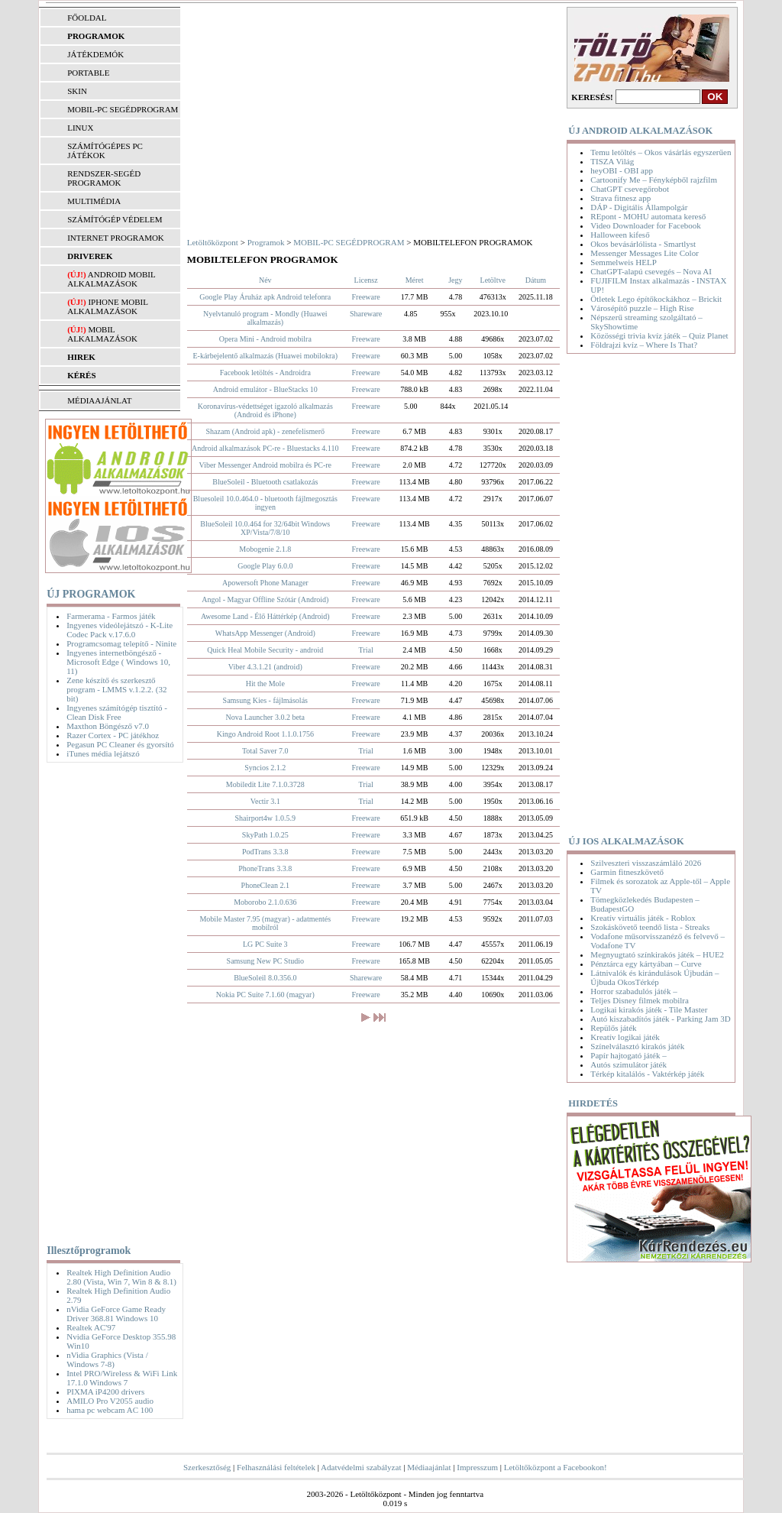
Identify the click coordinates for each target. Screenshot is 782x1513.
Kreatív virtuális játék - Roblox (642, 917)
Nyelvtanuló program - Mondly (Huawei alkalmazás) (265, 317)
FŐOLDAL (86, 17)
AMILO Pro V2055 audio (109, 1400)
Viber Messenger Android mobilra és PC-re (265, 465)
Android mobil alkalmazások (111, 279)
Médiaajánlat (429, 1467)
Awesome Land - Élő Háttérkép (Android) (265, 616)
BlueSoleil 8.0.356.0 (265, 978)
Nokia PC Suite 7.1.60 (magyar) (265, 994)
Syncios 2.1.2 (265, 767)
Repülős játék (613, 1027)
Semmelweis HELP (623, 262)
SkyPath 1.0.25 (265, 835)
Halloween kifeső (619, 234)
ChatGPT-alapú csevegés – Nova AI (650, 271)
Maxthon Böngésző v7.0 (107, 726)
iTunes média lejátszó (103, 753)
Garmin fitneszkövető (627, 871)
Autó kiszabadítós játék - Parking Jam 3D (660, 1018)
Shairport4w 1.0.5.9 (265, 818)
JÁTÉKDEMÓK (95, 54)
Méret (415, 280)
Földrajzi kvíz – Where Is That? (643, 344)
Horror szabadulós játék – (633, 991)
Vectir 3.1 (265, 801)
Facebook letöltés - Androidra (265, 372)
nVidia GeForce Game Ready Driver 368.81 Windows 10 (116, 1313)
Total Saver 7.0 (265, 751)
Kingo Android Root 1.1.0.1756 (265, 734)
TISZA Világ (612, 161)
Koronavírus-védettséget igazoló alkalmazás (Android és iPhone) (265, 410)
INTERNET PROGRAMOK (115, 237)
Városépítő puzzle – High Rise (641, 308)
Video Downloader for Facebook (645, 225)
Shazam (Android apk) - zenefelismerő (265, 431)
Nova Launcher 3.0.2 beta (265, 717)
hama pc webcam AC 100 (109, 1409)
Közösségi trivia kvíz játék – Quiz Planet (659, 335)
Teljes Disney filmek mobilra (639, 1000)
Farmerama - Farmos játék (110, 615)
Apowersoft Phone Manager (265, 582)
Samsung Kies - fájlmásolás (265, 700)
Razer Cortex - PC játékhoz (112, 735)
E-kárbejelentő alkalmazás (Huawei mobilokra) (265, 356)
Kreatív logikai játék (624, 1037)
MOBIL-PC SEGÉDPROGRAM (122, 109)
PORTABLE (88, 72)
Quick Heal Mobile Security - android (265, 650)
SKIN (77, 91)
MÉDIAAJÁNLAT (99, 400)
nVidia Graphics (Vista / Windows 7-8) (107, 1359)
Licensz (366, 280)
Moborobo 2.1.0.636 (265, 902)
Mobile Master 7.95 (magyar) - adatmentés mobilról (265, 923)
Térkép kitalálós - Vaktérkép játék (647, 1073)
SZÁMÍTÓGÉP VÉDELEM (114, 219)
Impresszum (477, 1467)
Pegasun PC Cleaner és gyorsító (120, 744)
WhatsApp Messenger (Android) (265, 633)
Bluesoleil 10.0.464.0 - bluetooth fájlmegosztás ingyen (265, 502)
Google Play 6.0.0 (265, 566)
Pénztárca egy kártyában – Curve (645, 963)
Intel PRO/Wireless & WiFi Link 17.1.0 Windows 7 (121, 1378)
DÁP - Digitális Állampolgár (638, 207)
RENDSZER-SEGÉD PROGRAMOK (104, 178)
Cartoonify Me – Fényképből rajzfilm (653, 179)
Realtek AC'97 (90, 1327)
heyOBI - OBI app (621, 170)
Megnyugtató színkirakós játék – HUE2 (657, 954)
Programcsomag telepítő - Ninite (121, 643)
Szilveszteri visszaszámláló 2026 (645, 862)
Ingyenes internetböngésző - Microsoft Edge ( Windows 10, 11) (118, 662)
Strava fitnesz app (620, 197)
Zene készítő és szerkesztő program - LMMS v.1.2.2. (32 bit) (116, 689)
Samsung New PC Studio (265, 961)
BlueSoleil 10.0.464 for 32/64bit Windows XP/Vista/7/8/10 (265, 528)
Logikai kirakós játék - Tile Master (648, 1009)
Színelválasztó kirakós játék (637, 1046)
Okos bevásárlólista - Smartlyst (643, 243)
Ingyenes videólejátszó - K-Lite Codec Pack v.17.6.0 (119, 629)
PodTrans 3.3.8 (265, 851)
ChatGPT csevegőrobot (629, 188)
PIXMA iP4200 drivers (105, 1391)
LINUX (80, 127)
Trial (366, 650)
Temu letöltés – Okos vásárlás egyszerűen (660, 152)
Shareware (366, 313)
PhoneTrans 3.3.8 (265, 868)
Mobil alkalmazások (102, 334)
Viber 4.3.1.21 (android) (265, 667)
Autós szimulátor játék (628, 1064)
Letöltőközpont (212, 242)
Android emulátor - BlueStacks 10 (265, 389)
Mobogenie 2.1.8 (265, 549)
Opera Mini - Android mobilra (265, 339)
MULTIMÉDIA (94, 201)
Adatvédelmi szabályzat (361, 1467)
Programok (266, 242)
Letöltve (493, 280)
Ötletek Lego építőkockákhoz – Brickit (656, 298)
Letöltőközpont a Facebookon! (555, 1467)
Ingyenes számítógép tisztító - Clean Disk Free (116, 712)
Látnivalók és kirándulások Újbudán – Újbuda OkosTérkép (654, 977)
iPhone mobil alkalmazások (107, 306)
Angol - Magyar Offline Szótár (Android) (265, 599)
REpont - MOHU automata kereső (648, 216)
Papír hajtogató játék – (628, 1055)
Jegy (455, 280)
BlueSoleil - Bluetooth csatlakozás (265, 482)
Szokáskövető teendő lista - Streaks (649, 926)
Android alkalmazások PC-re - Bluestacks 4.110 (265, 448)
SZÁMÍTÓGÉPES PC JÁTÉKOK (105, 150)
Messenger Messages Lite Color (644, 253)
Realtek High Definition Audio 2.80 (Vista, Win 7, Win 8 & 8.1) (121, 1277)
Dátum (535, 280)
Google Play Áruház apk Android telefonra (265, 297)
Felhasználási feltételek (276, 1467)
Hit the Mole (265, 683)
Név (265, 280)
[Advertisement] (109, 1000)
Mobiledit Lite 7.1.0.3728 (265, 784)
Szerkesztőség (207, 1467)
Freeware (366, 297)
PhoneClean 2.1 (265, 885)
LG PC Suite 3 (265, 944)
